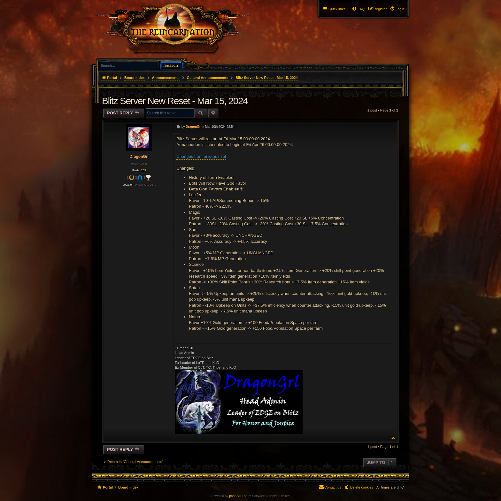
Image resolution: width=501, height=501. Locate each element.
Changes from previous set (201, 156)
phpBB (234, 496)
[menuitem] (397, 9)
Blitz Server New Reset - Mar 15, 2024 (266, 78)
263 (143, 170)
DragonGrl (138, 156)
